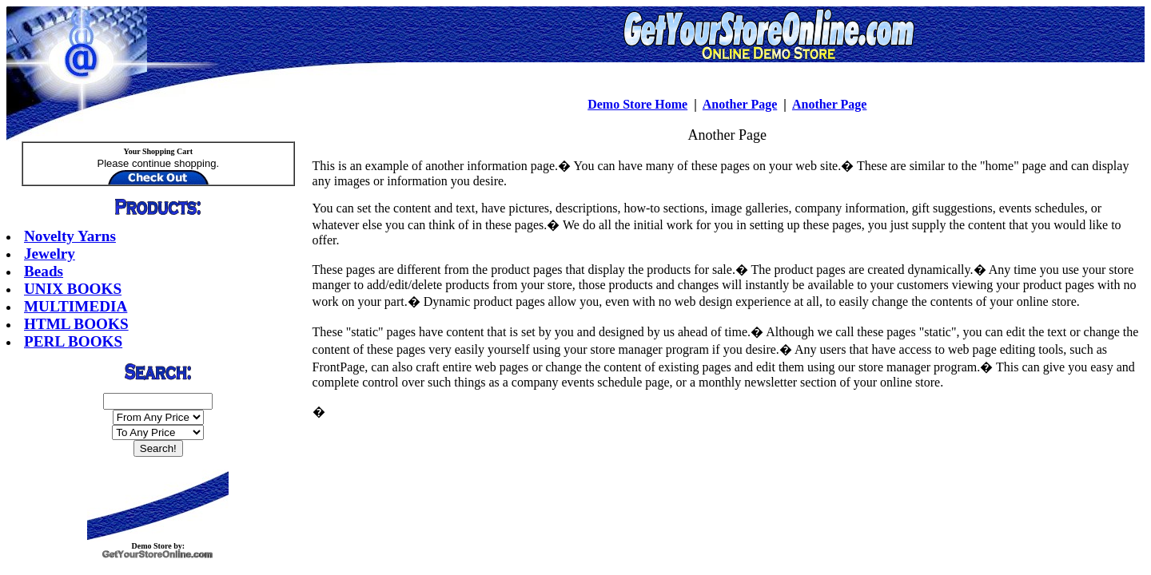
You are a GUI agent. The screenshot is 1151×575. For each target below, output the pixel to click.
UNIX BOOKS (72, 288)
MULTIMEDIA (75, 306)
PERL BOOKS (73, 341)
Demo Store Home (637, 104)
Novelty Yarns (70, 236)
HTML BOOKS (76, 323)
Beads (43, 271)
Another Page (740, 104)
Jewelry (49, 253)
